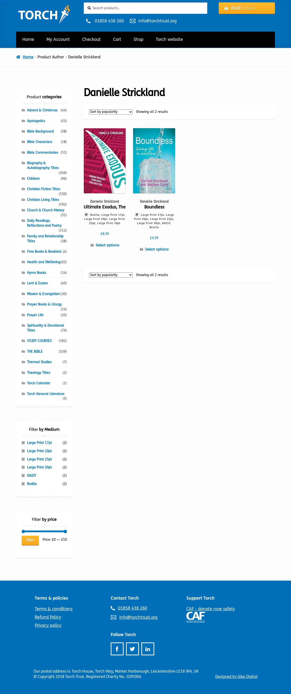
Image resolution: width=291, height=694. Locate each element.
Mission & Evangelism (43, 294)
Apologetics (36, 121)
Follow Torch (123, 634)
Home (28, 39)
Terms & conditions (54, 609)
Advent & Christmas (42, 110)
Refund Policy (48, 617)
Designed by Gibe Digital (236, 676)
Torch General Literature (45, 394)
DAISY (31, 476)
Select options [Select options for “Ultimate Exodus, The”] (107, 245)
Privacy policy (48, 625)
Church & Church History (45, 210)
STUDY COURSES (39, 341)
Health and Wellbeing (43, 262)
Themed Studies (39, 362)
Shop (138, 39)
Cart (117, 39)
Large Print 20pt (39, 451)
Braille (32, 484)
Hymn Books (36, 273)
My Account (58, 39)
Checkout (91, 39)
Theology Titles (38, 373)
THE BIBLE (35, 352)
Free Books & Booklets (44, 252)
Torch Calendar (38, 383)
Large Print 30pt (39, 467)
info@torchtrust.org (157, 21)
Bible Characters (39, 142)
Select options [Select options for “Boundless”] (157, 249)
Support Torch (200, 598)
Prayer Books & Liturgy (44, 304)
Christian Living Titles (43, 200)
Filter (30, 540)
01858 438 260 (109, 21)
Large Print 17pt (39, 443)
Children (33, 179)
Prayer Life (35, 315)
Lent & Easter (37, 283)
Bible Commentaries (42, 153)
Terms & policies (51, 598)
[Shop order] (111, 112)
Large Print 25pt (39, 459)
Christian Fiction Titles (43, 189)
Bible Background (40, 131)
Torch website (169, 39)
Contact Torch (125, 598)
